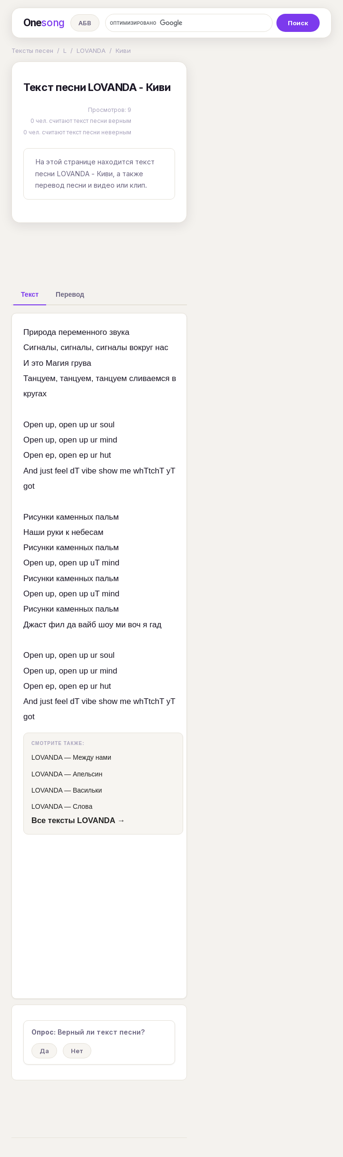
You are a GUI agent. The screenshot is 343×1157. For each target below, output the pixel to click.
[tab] (29, 294)
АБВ (84, 23)
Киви (123, 50)
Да (44, 1051)
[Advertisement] (161, 252)
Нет (77, 1051)
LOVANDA (91, 50)
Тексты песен (32, 50)
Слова (82, 806)
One (44, 23)
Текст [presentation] (30, 294)
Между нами (92, 757)
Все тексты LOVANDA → (78, 820)
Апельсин (87, 774)
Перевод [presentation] (70, 294)
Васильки (87, 790)
